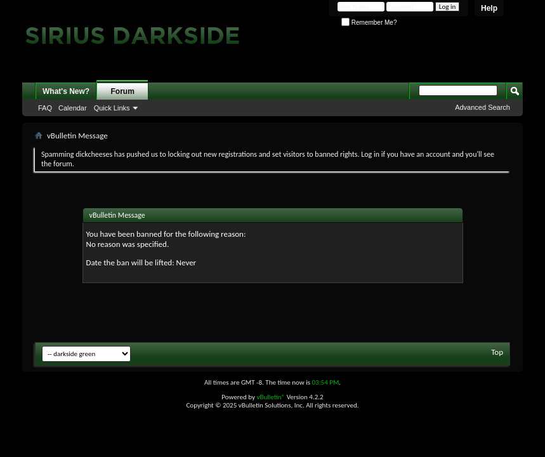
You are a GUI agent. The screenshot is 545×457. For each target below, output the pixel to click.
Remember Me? (369, 22)
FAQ (45, 108)
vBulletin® (270, 397)
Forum (123, 91)
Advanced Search (482, 107)
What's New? (66, 91)
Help (489, 8)
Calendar (72, 108)
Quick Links (112, 108)
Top (497, 352)
